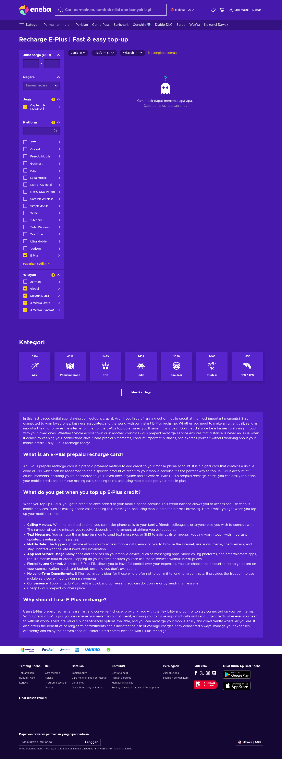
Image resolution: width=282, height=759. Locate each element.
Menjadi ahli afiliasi (123, 682)
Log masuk (239, 9)
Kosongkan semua (162, 53)
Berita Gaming (120, 673)
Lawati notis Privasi (93, 748)
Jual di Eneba (171, 673)
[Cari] (110, 9)
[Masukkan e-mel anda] (51, 742)
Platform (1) (104, 52)
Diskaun (49, 687)
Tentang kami (27, 673)
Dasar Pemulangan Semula (87, 687)
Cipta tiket (78, 682)
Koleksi (49, 678)
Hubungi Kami (27, 678)
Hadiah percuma (121, 678)
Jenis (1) (78, 52)
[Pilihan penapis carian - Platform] (41, 131)
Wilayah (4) (132, 52)
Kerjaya (23, 682)
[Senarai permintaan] (213, 10)
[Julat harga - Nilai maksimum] (52, 63)
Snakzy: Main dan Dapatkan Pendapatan (135, 687)
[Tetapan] (182, 9)
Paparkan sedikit (36, 263)
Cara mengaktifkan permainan (89, 678)
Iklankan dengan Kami (176, 678)
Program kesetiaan (56, 682)
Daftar (256, 10)
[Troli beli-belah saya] (222, 10)
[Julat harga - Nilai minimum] (31, 63)
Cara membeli (53, 673)
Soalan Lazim (79, 673)
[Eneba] (35, 10)
